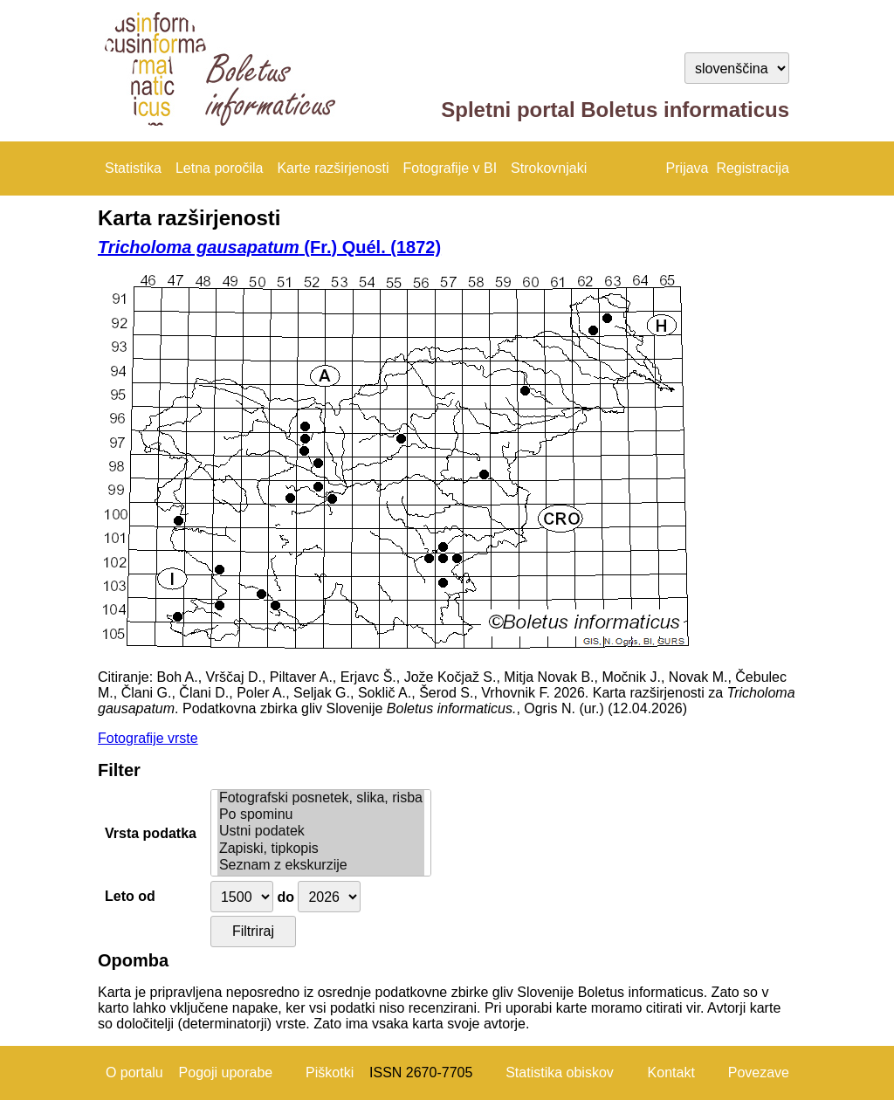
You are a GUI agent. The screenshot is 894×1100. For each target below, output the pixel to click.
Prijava (687, 168)
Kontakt (671, 1072)
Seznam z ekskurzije (320, 865)
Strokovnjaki (549, 168)
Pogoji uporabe (226, 1072)
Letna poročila (219, 168)
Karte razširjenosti (333, 168)
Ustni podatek (320, 831)
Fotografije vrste (148, 738)
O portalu (134, 1072)
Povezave (758, 1072)
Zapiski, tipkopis (320, 849)
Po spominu (320, 815)
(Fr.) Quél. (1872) (269, 247)
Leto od (130, 896)
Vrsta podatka (150, 833)
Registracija (752, 168)
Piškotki (330, 1072)
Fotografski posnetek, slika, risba (320, 798)
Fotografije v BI (449, 168)
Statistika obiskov (559, 1072)
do (285, 897)
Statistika (133, 168)
